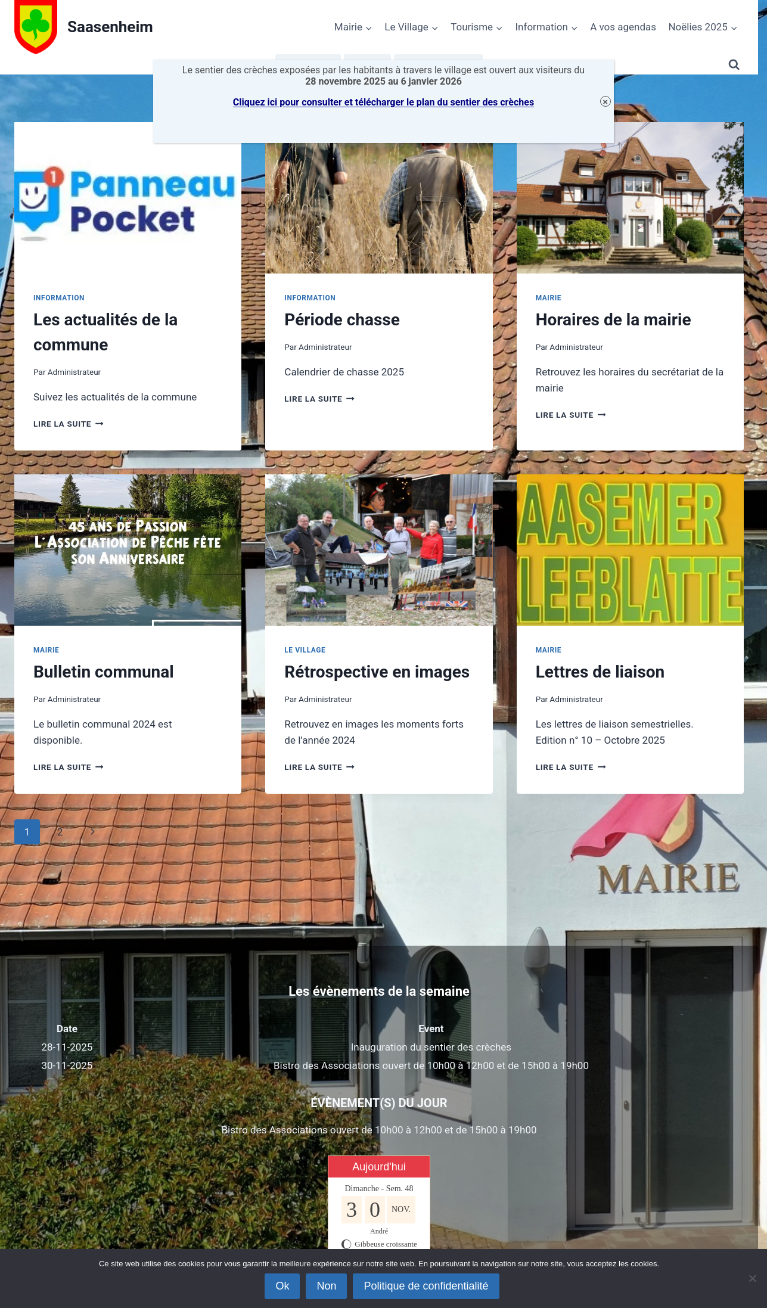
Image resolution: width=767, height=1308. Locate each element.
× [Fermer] (605, 102)
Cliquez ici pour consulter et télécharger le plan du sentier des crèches (383, 102)
